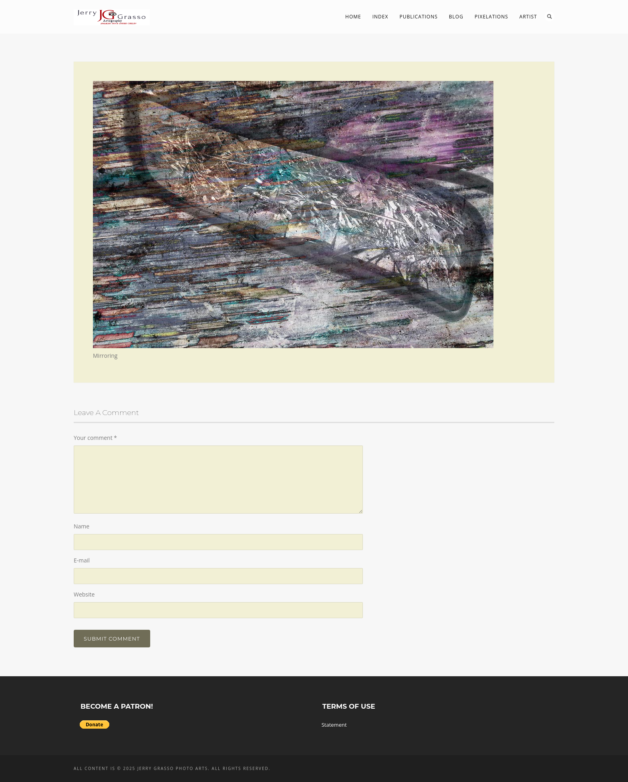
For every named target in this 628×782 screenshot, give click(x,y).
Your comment (95, 437)
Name (81, 526)
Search (549, 16)
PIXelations (491, 16)
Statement (334, 724)
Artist (528, 16)
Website (84, 594)
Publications (418, 16)
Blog (456, 16)
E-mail (82, 560)
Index (380, 16)
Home (353, 16)
